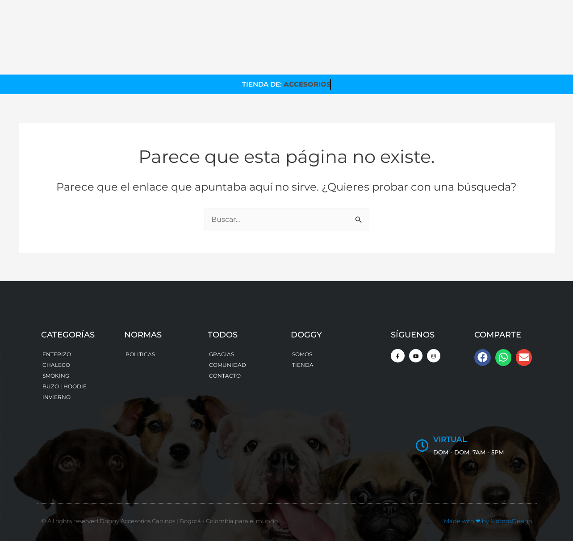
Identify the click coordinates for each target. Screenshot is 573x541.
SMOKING (55, 375)
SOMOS (302, 354)
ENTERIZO (56, 354)
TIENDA (303, 365)
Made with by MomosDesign (488, 520)
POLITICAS (140, 354)
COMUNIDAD (227, 365)
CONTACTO (225, 375)
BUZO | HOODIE (64, 386)
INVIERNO (56, 397)
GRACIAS (221, 354)
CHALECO (56, 365)
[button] (482, 357)
